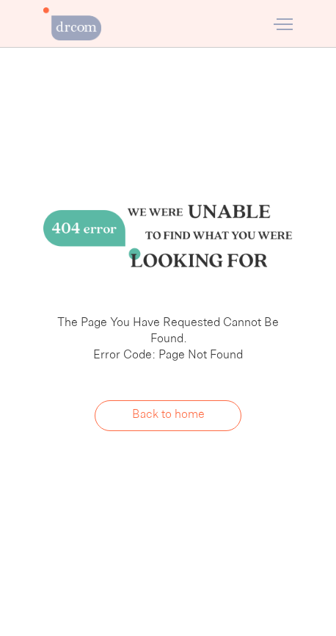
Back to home (168, 415)
